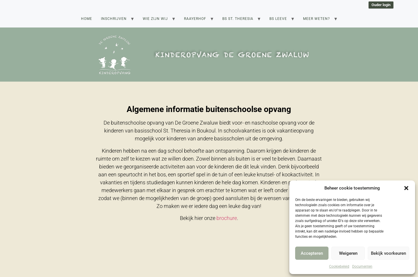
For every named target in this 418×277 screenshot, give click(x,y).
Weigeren (348, 253)
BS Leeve (278, 19)
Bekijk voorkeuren (388, 253)
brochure (226, 218)
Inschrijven (114, 19)
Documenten (362, 266)
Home (86, 19)
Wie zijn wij (155, 19)
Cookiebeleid (339, 266)
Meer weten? (316, 19)
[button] (406, 188)
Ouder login (381, 5)
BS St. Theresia (237, 19)
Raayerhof (195, 19)
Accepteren (312, 253)
